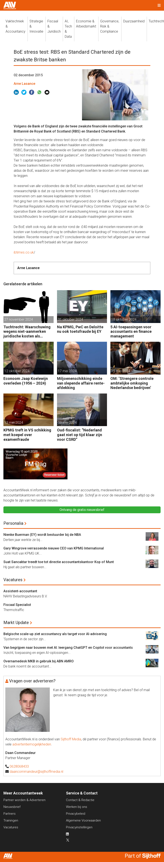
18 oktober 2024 (123, 319)
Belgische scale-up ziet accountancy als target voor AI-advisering (55, 634)
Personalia (13, 523)
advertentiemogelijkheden (31, 744)
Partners (9, 814)
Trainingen (10, 820)
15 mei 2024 (120, 371)
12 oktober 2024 (16, 371)
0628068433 (19, 766)
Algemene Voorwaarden (83, 820)
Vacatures (12, 579)
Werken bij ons (76, 807)
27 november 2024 (18, 319)
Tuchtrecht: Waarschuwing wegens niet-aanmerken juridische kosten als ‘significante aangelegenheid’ (27, 332)
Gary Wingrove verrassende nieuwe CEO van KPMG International (53, 548)
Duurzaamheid (134, 21)
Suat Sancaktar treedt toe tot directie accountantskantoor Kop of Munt (58, 562)
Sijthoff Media (71, 739)
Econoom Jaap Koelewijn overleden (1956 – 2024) (25, 380)
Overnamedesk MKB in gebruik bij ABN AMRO (38, 661)
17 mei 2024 (67, 371)
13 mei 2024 (13, 423)
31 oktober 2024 (70, 319)
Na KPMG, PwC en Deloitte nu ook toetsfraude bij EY (80, 329)
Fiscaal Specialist (17, 605)
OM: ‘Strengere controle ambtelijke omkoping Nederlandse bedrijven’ (132, 383)
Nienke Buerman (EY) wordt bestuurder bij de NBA (42, 535)
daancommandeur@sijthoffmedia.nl (36, 772)
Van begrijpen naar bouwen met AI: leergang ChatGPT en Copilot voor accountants (68, 648)
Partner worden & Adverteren (24, 800)
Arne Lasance (24, 84)
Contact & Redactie (80, 800)
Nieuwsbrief (11, 807)
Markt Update (16, 622)
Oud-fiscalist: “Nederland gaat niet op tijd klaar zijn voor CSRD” (79, 434)
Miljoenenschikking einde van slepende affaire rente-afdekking (81, 383)
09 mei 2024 (67, 423)
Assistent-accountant (20, 591)
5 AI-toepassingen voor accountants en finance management (131, 331)
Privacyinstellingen (79, 827)
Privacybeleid (75, 814)
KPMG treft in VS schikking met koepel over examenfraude (27, 434)
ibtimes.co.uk (24, 252)
